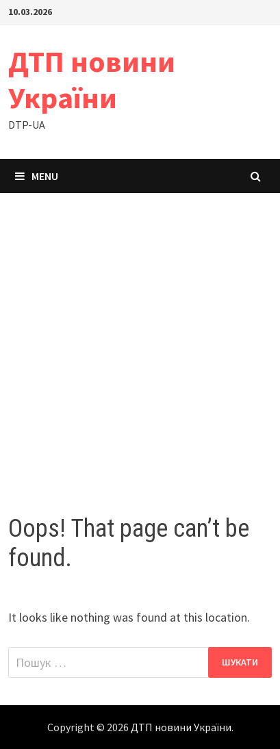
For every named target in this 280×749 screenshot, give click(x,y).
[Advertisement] (140, 340)
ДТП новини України (91, 79)
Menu (36, 176)
